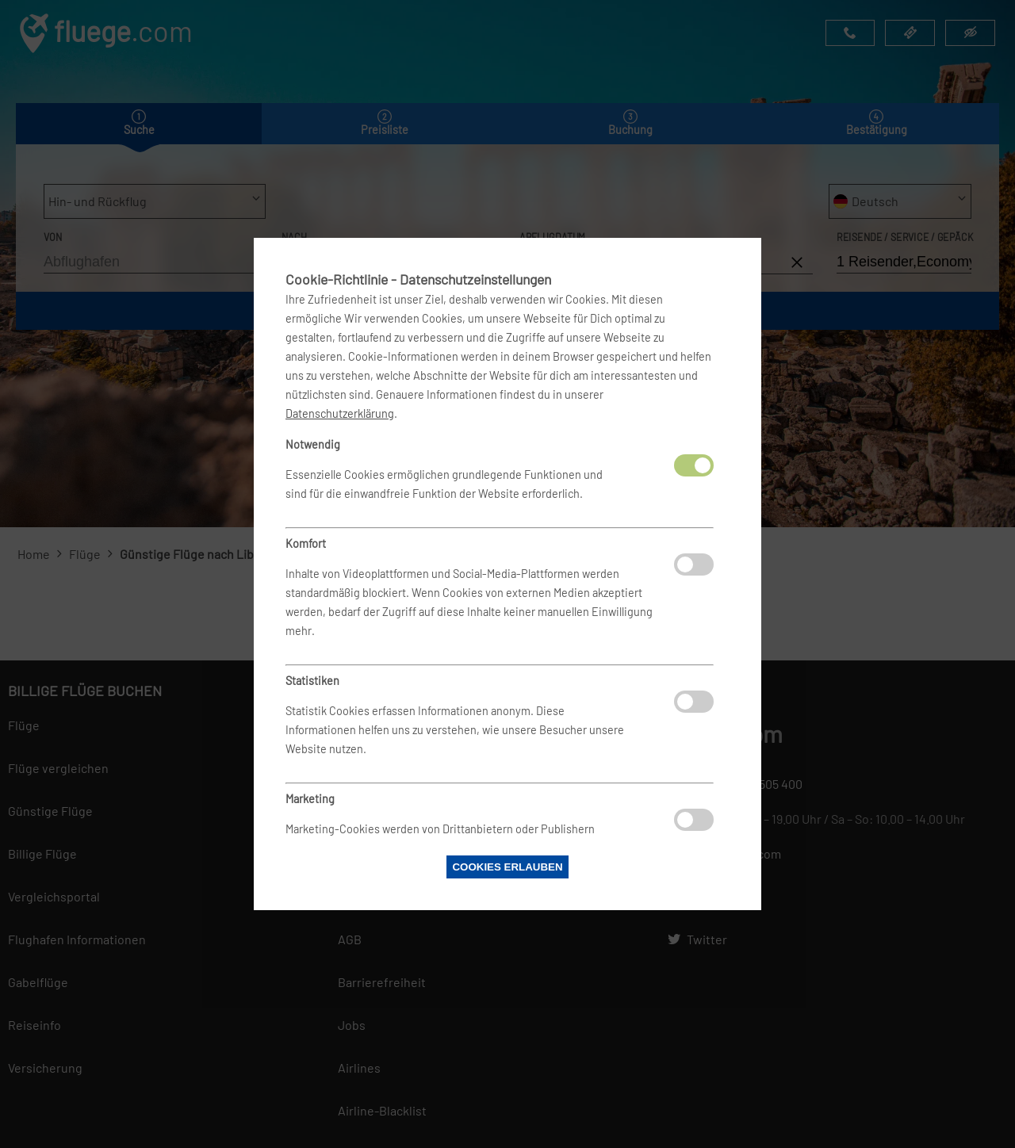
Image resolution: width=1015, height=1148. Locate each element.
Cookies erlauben (507, 867)
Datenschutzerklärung (339, 413)
